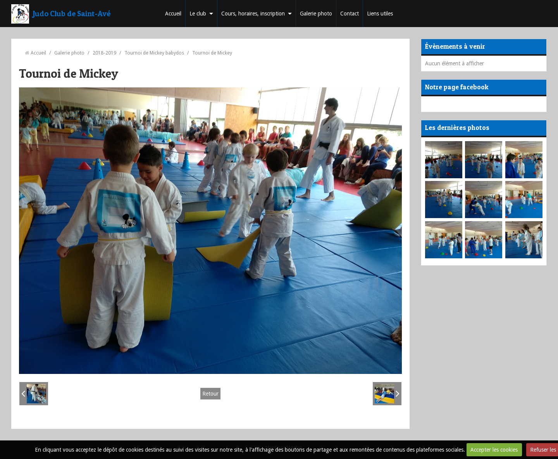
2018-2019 (104, 53)
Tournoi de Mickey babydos (154, 53)
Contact (349, 13)
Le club (197, 13)
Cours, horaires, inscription (253, 13)
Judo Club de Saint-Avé (71, 13)
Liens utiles (380, 13)
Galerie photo (316, 13)
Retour (210, 394)
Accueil (173, 13)
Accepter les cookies (494, 450)
